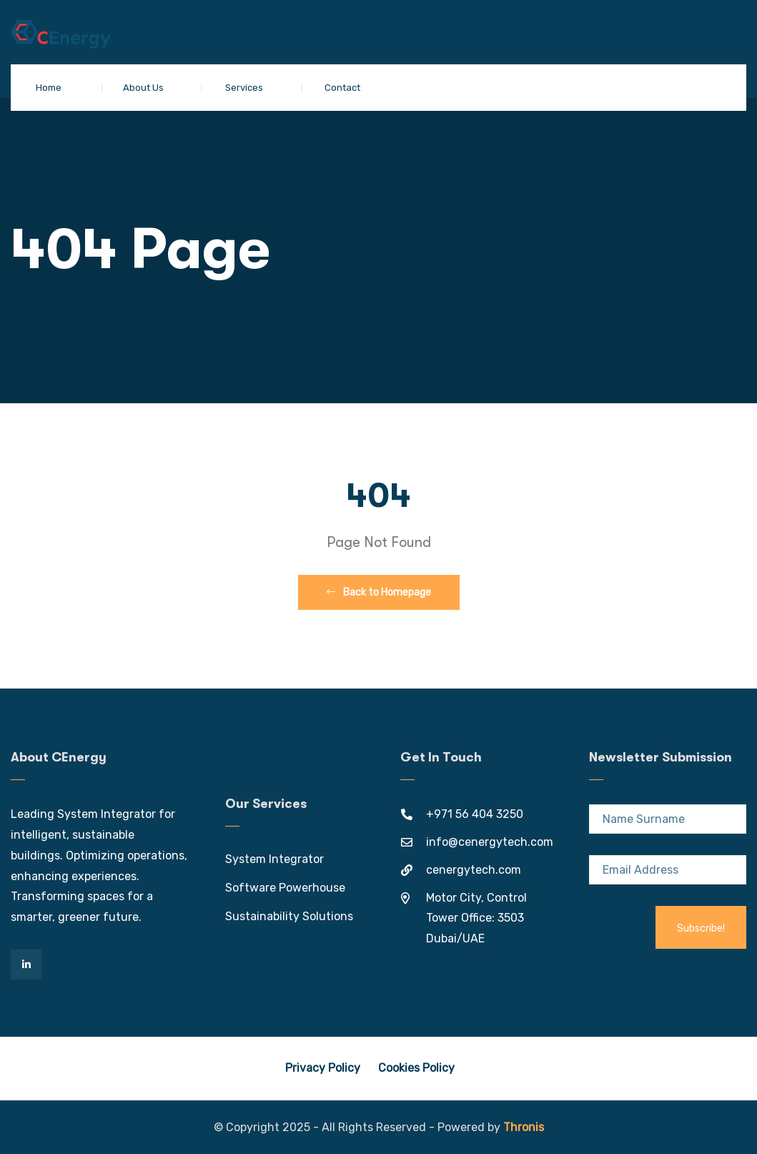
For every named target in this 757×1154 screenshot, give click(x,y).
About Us (143, 87)
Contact (342, 87)
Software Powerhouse (285, 887)
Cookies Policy (416, 1068)
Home (48, 87)
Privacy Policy (322, 1068)
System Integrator (274, 859)
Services (244, 87)
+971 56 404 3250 (474, 814)
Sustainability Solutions (289, 916)
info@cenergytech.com (489, 842)
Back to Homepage (379, 592)
